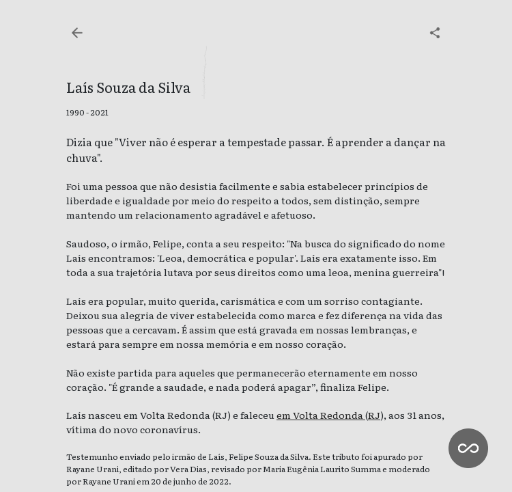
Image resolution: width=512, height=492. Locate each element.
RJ (374, 415)
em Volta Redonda (320, 415)
